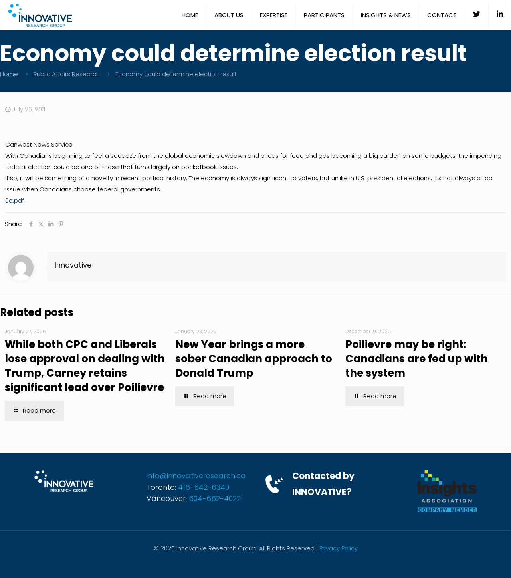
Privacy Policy (338, 548)
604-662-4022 (215, 498)
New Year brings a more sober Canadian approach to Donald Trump (253, 358)
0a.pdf (14, 200)
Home (9, 74)
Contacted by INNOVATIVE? (323, 484)
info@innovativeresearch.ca (196, 476)
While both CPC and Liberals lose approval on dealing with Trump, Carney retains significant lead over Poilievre (85, 366)
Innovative (73, 265)
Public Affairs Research (67, 74)
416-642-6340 (203, 487)
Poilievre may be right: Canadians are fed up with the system (416, 358)
